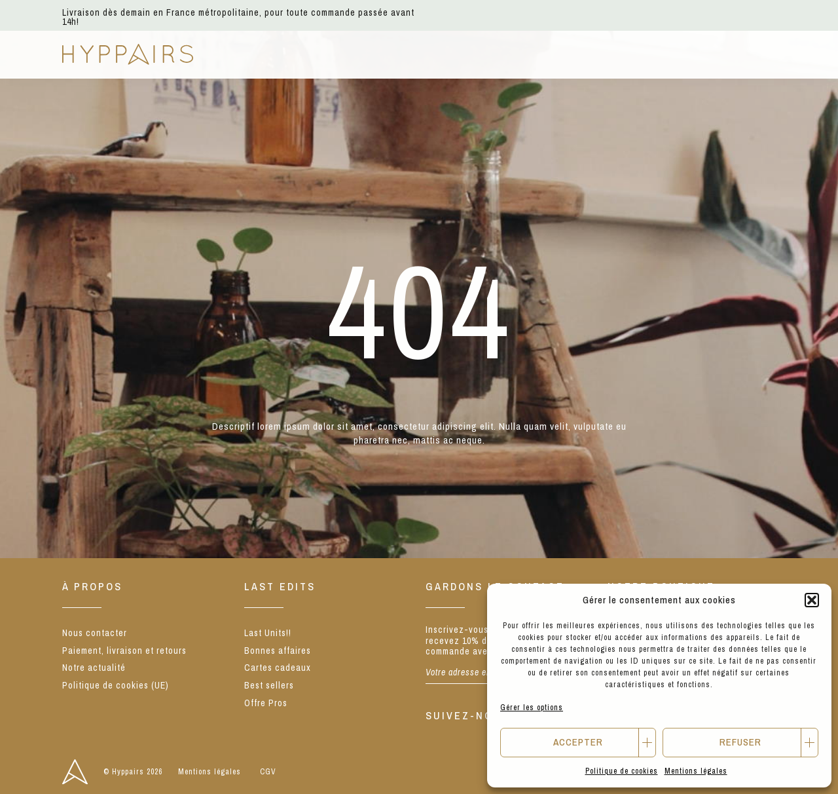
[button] (811, 600)
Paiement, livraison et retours (124, 650)
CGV (268, 771)
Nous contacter (94, 633)
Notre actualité (616, 54)
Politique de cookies (621, 771)
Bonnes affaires (277, 650)
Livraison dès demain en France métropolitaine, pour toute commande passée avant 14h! (238, 17)
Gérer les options (531, 707)
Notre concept (495, 54)
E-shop (302, 54)
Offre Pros (265, 703)
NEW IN (236, 54)
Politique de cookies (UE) (115, 685)
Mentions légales (696, 771)
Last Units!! (267, 633)
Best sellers (269, 685)
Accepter (578, 742)
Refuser (740, 742)
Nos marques (385, 54)
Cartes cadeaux (277, 667)
